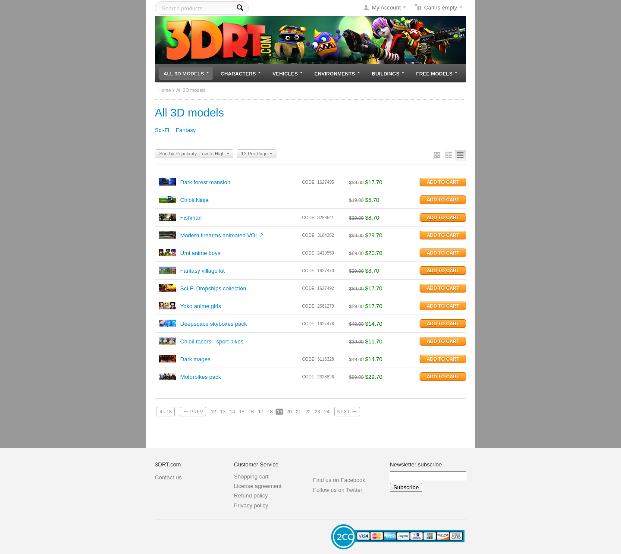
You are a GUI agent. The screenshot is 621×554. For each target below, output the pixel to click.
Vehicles (287, 73)
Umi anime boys (200, 253)
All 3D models (186, 73)
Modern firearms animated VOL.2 (221, 235)
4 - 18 (166, 411)
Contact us (168, 477)
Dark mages (195, 359)
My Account (386, 7)
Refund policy (251, 495)
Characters (241, 73)
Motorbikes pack (200, 377)
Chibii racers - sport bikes (212, 341)
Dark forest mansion (205, 182)
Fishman (191, 217)
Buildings (388, 73)
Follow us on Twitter (338, 490)
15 (241, 411)
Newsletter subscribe (416, 464)
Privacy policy (251, 505)
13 (223, 411)
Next (347, 411)
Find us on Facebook (339, 480)
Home (164, 90)
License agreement (258, 486)
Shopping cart (251, 476)
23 (317, 411)
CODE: (309, 182)
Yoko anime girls (200, 306)
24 (326, 411)
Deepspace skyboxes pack (213, 324)
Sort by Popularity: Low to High (194, 154)
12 (213, 411)
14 (232, 411)
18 (270, 411)
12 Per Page (256, 154)
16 (251, 411)
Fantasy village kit (202, 271)
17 (260, 411)
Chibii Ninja (194, 200)
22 (307, 411)
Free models (436, 73)
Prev (193, 411)
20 (289, 411)
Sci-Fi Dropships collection (213, 288)
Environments (337, 73)
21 (298, 411)
